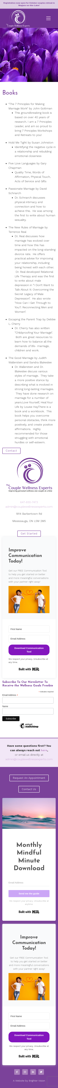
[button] (29, 599)
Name (5, 706)
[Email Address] (29, 638)
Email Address (10, 695)
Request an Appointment (29, 778)
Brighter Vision (37, 1080)
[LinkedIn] (33, 1072)
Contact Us (29, 789)
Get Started (29, 533)
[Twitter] (41, 1072)
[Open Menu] (48, 18)
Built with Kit (29, 669)
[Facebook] (17, 1072)
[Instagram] (25, 1072)
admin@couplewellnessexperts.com (29, 506)
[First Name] (29, 629)
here (44, 750)
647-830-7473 (29, 502)
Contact (11, 450)
